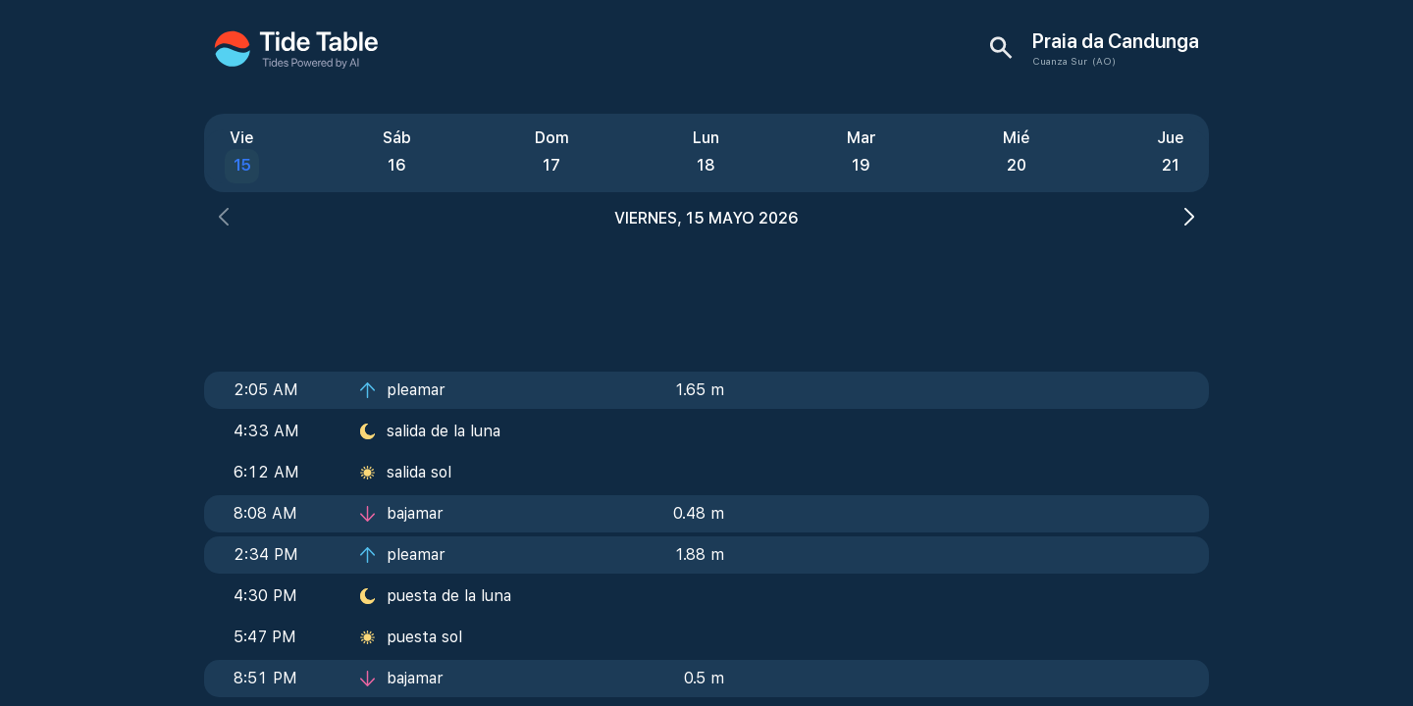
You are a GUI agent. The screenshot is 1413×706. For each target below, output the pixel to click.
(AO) (1104, 61)
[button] (224, 219)
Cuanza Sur (1059, 61)
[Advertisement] (706, 294)
